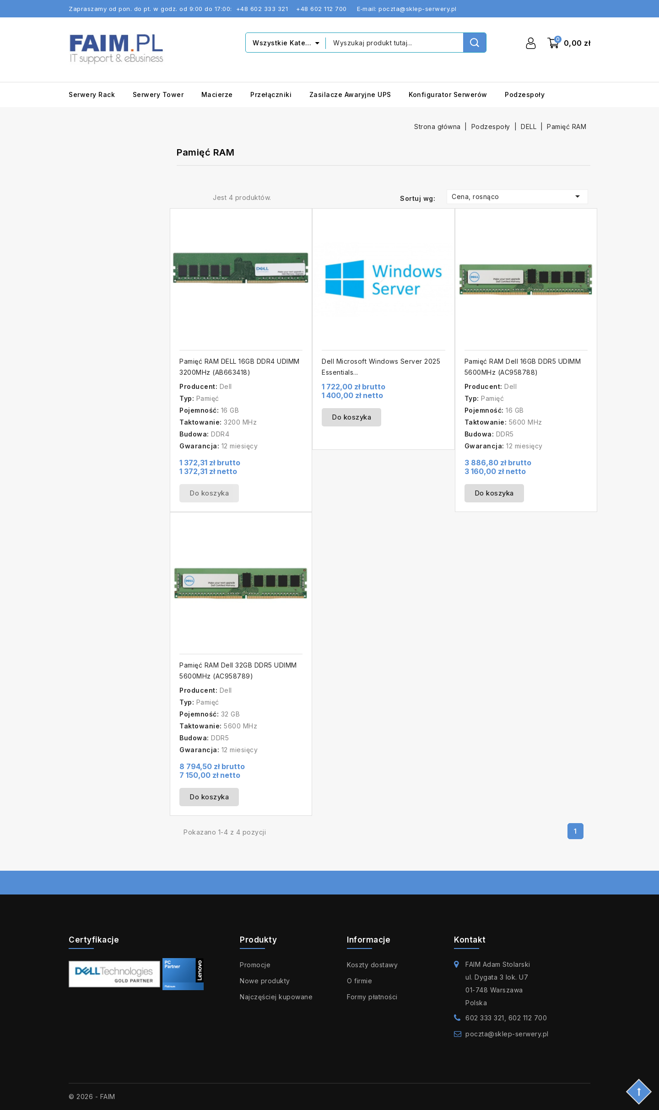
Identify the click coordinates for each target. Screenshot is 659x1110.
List (198, 197)
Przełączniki (271, 94)
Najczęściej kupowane (276, 997)
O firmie (359, 981)
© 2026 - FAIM (92, 1096)
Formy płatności (372, 997)
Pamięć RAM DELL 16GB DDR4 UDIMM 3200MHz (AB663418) (239, 366)
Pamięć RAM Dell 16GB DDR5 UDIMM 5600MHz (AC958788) (523, 366)
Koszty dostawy (372, 965)
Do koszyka (209, 493)
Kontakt (470, 939)
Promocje (255, 965)
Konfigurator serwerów (448, 94)
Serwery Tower (158, 94)
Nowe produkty (265, 981)
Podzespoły (525, 94)
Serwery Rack (92, 94)
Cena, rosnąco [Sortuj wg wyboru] (517, 196)
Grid (183, 197)
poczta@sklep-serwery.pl (507, 1034)
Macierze (217, 94)
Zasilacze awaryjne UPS (350, 94)
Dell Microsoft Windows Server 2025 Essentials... (381, 366)
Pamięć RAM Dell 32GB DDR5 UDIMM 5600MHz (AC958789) (238, 670)
